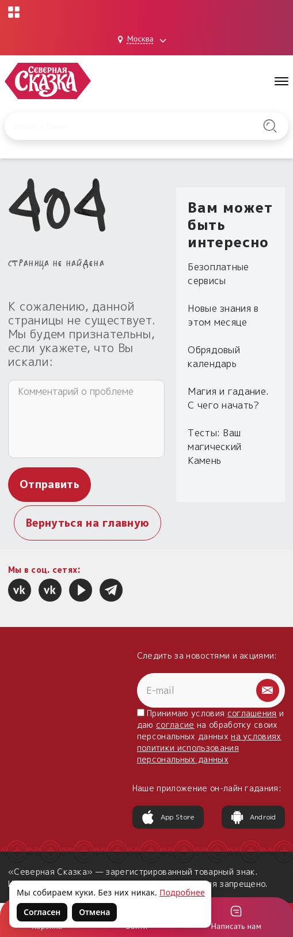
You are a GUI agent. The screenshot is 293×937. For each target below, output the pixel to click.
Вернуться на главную (87, 523)
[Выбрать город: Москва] (144, 40)
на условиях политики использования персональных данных (209, 748)
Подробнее (182, 892)
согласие (175, 724)
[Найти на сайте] (270, 126)
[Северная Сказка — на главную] (48, 81)
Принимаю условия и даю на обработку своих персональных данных (210, 736)
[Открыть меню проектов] (14, 12)
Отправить (49, 484)
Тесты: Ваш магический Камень (214, 446)
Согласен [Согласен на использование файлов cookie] (42, 911)
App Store (168, 817)
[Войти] (236, 917)
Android (253, 817)
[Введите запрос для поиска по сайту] (126, 126)
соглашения (252, 713)
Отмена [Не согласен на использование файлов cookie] (94, 911)
